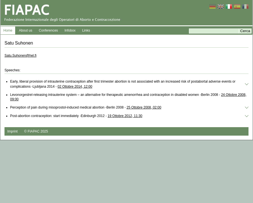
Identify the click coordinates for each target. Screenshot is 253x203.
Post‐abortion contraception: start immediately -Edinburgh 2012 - (76, 116)
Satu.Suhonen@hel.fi (20, 56)
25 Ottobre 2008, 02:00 (143, 107)
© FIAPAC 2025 (36, 131)
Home (7, 30)
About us (25, 30)
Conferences (48, 30)
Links (86, 30)
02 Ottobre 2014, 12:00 (75, 87)
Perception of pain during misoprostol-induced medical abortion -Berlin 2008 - (85, 107)
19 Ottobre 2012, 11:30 (125, 116)
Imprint (12, 131)
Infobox (69, 30)
